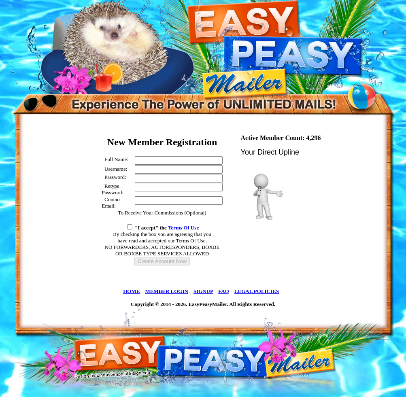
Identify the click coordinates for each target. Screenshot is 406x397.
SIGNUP (203, 291)
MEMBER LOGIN (166, 291)
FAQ (223, 291)
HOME (131, 291)
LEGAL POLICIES (256, 291)
